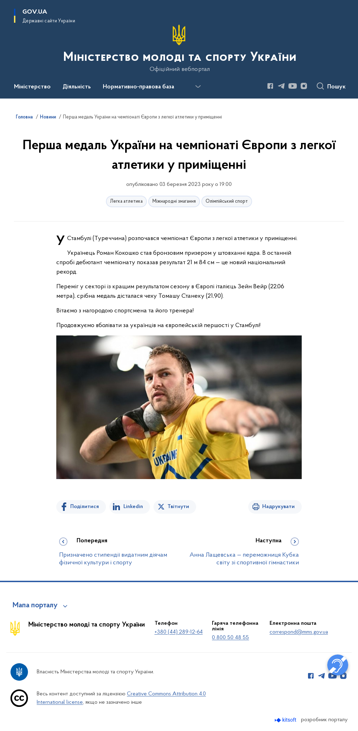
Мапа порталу (35, 605)
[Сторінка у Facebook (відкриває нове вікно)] (270, 86)
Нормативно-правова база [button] (138, 87)
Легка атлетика (126, 201)
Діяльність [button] (77, 87)
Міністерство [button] (32, 87)
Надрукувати (278, 506)
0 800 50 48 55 (230, 637)
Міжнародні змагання (174, 201)
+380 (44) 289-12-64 (179, 632)
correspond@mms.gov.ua (299, 632)
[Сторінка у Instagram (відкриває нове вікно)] (304, 86)
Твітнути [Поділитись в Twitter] (178, 506)
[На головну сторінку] (179, 48)
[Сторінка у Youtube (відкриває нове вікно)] (292, 86)
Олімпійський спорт (227, 201)
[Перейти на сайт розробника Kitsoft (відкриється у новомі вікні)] (286, 720)
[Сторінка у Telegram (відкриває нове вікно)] (281, 86)
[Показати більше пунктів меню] (198, 86)
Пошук (336, 87)
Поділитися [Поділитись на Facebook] (84, 506)
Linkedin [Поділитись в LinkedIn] (133, 506)
